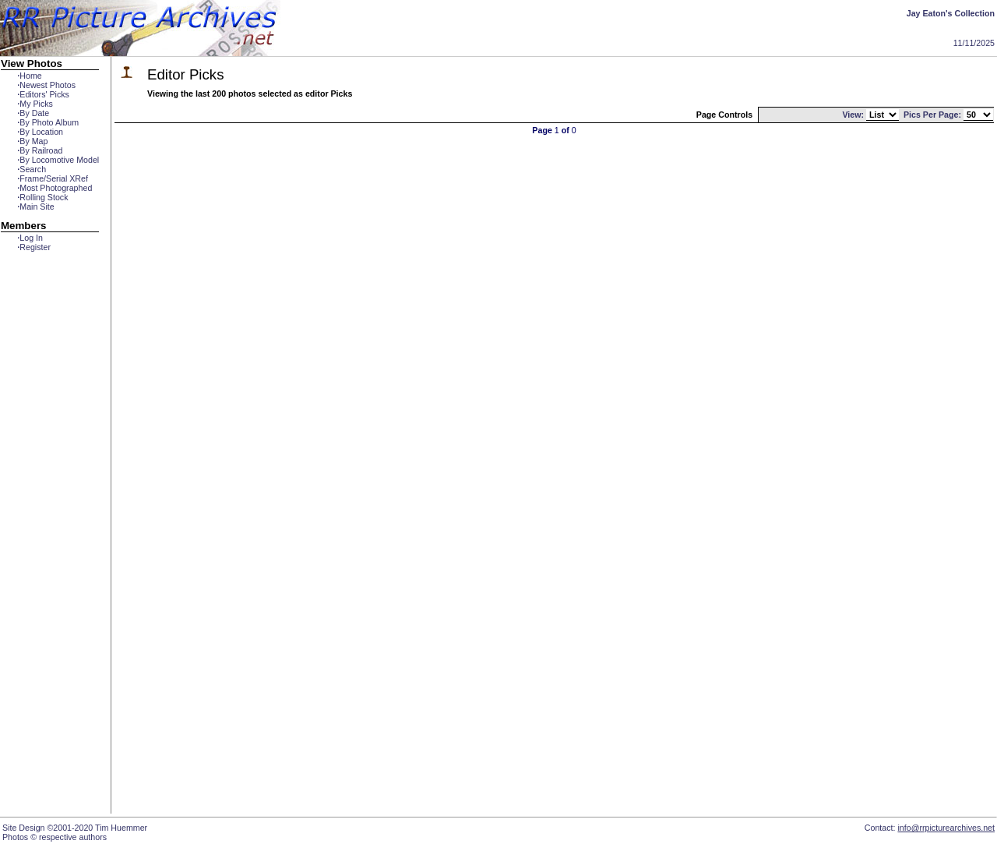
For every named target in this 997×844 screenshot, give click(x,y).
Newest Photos (46, 85)
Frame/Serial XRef (52, 178)
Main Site (35, 206)
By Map (32, 141)
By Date (33, 113)
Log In (30, 237)
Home (29, 75)
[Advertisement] (50, 535)
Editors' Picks (43, 94)
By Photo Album (48, 122)
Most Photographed (54, 187)
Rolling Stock (42, 197)
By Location (40, 131)
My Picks (35, 103)
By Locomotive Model (58, 159)
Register (34, 247)
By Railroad (39, 150)
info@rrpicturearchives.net (946, 827)
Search (31, 169)
